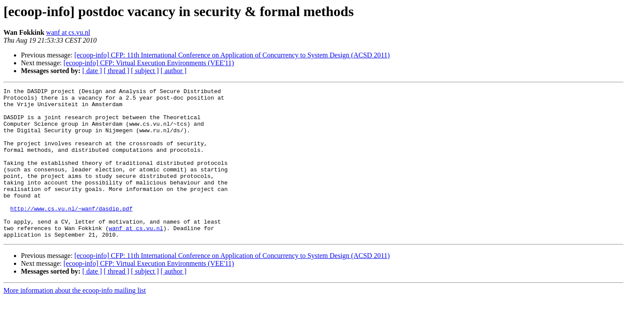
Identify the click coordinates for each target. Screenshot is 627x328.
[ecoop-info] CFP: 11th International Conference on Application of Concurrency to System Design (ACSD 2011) (232, 55)
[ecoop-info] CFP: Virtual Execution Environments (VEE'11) (149, 63)
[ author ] (174, 70)
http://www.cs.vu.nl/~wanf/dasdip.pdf (71, 233)
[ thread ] (116, 70)
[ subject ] (145, 70)
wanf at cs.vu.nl (68, 32)
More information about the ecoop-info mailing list (74, 320)
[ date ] (92, 70)
